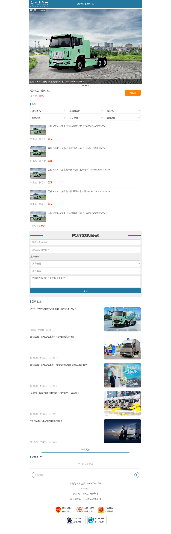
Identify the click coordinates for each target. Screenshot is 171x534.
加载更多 (85, 449)
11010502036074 (92, 498)
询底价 (133, 93)
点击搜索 (38, 475)
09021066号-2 (90, 493)
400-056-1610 (94, 483)
